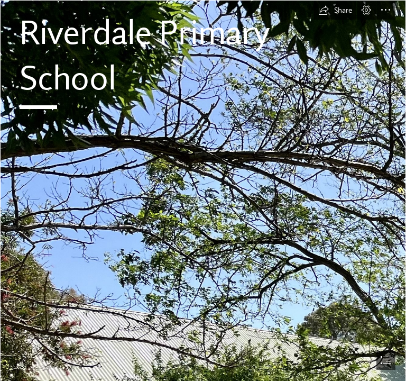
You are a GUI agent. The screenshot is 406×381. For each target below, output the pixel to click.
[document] (203, 190)
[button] (335, 10)
